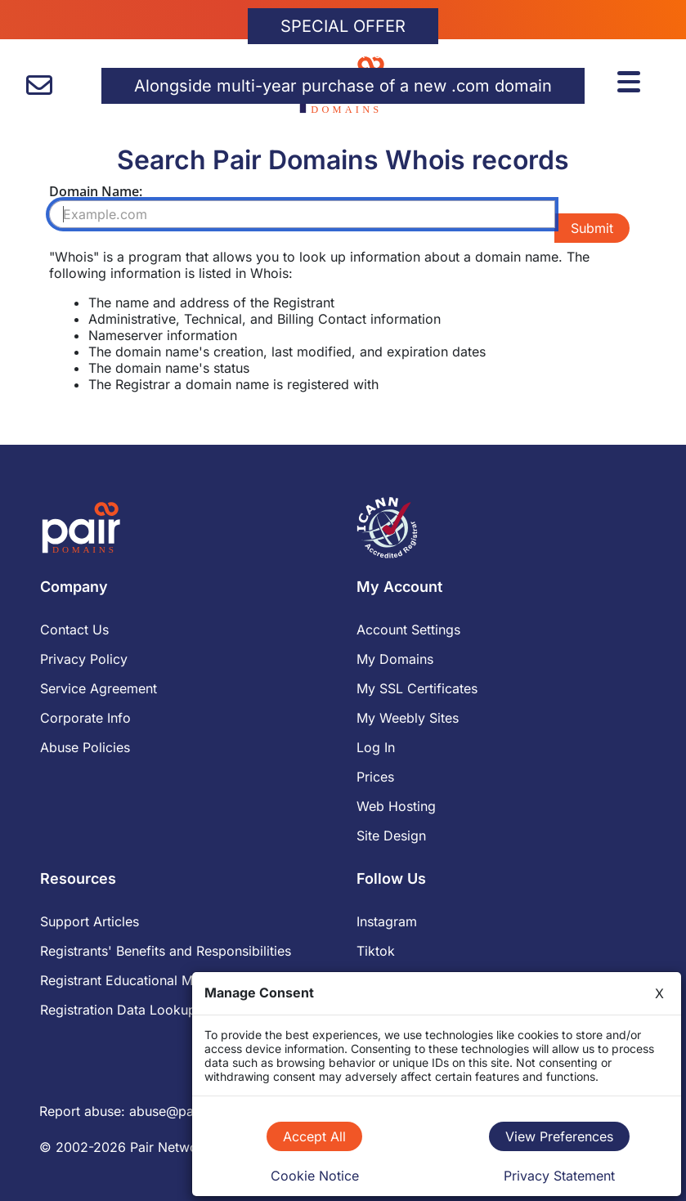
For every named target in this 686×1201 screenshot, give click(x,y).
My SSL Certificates (417, 688)
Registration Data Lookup (118, 1010)
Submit (592, 228)
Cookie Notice (315, 1175)
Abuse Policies (85, 747)
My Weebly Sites (407, 718)
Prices (375, 777)
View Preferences (559, 1136)
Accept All (314, 1136)
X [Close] (659, 993)
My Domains (394, 659)
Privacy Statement (559, 1175)
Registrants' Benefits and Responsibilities (165, 951)
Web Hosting (396, 806)
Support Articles (89, 921)
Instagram (386, 921)
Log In (375, 747)
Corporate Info (85, 718)
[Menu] (631, 79)
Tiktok (375, 951)
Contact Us (74, 629)
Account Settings (408, 629)
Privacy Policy (84, 659)
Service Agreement (98, 688)
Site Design (391, 835)
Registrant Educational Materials (138, 980)
